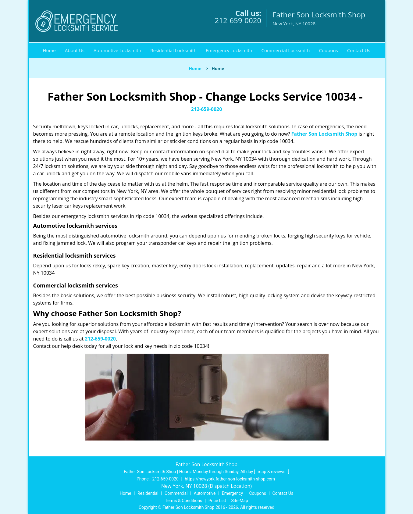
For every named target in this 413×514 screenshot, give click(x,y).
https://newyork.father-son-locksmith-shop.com (230, 479)
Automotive (205, 493)
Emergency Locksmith (229, 50)
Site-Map (239, 500)
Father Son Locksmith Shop (324, 133)
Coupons (328, 50)
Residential (147, 493)
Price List (217, 500)
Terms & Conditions (183, 500)
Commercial (176, 493)
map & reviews (272, 471)
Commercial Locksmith (285, 50)
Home (49, 50)
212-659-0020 (238, 20)
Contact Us (358, 50)
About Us (74, 50)
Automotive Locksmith (117, 50)
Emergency (232, 493)
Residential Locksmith (173, 50)
